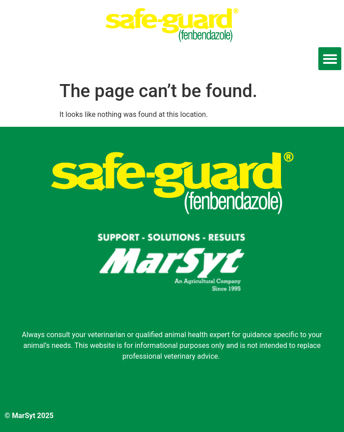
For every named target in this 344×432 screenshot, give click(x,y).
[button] (329, 58)
